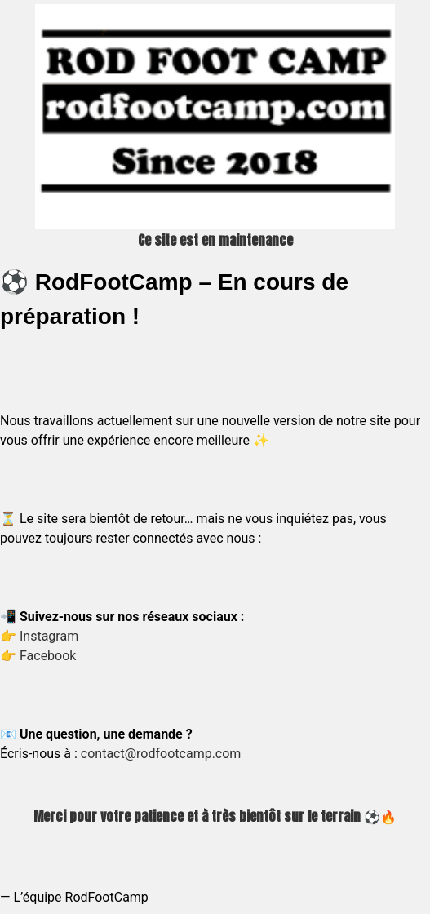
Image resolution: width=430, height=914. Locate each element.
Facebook (48, 655)
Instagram (49, 636)
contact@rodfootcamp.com (161, 753)
